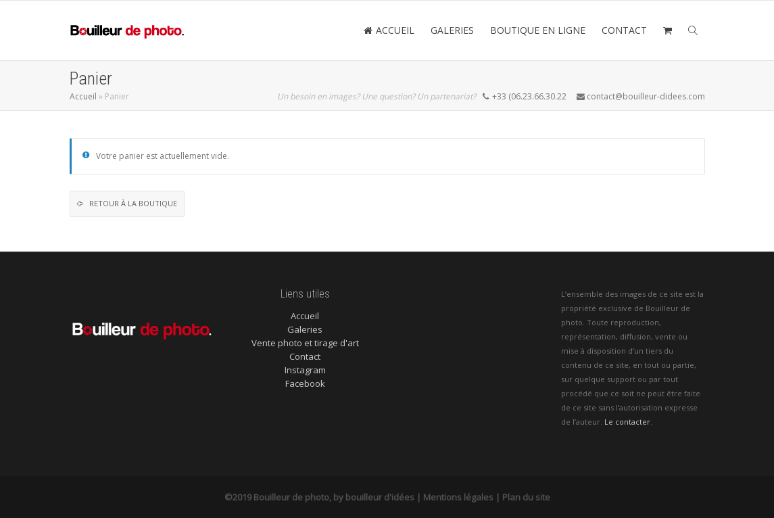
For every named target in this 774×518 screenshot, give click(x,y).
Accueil (83, 96)
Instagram (305, 370)
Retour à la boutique (132, 203)
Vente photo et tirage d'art (305, 343)
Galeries (304, 329)
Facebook (305, 383)
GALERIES (452, 30)
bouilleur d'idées (379, 497)
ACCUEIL (389, 30)
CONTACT (624, 30)
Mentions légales (458, 497)
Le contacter (627, 422)
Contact (304, 356)
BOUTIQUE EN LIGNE (537, 30)
